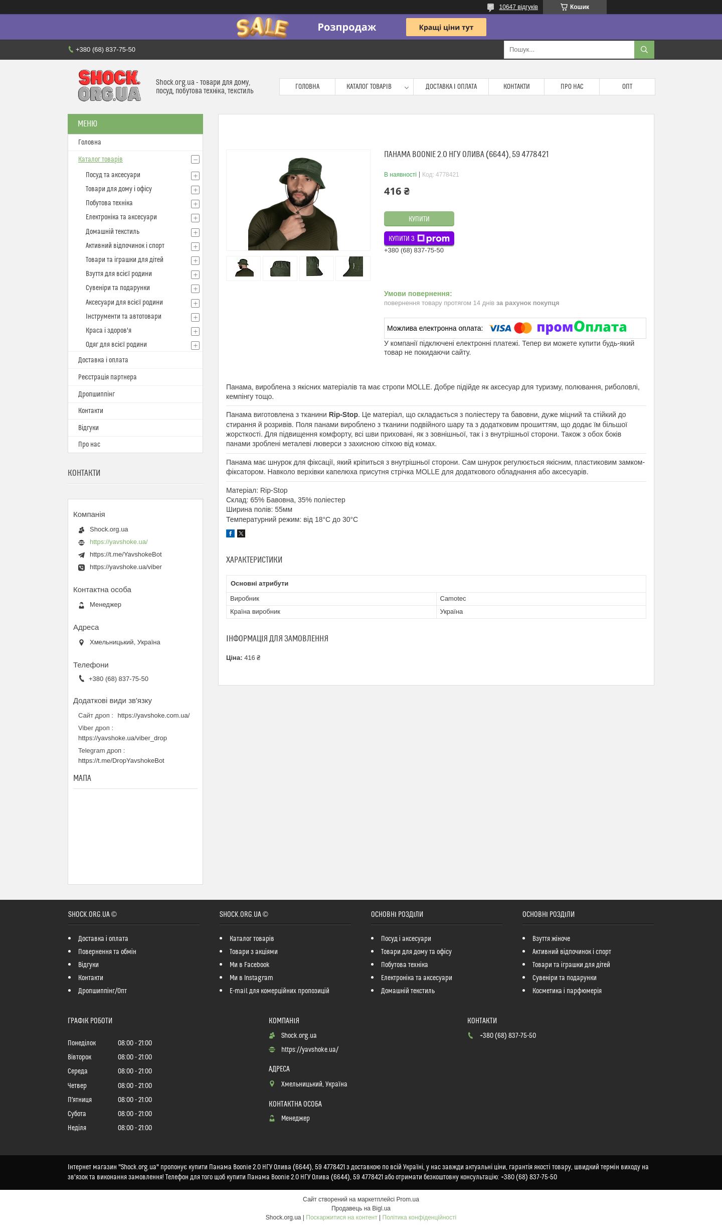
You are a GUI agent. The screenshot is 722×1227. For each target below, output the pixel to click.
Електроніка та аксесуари (121, 217)
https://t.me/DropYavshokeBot (121, 760)
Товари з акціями (254, 952)
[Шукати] (644, 50)
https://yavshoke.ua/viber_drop (122, 738)
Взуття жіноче (551, 939)
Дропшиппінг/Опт (102, 991)
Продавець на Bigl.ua (361, 1208)
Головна (307, 87)
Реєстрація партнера (107, 377)
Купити (419, 219)
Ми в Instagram (251, 978)
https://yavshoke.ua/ (119, 542)
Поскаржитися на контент (341, 1217)
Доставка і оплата (451, 87)
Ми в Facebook (250, 965)
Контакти (516, 87)
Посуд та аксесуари (113, 175)
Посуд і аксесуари (406, 939)
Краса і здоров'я (108, 331)
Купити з (419, 238)
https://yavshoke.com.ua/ (154, 715)
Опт (627, 87)
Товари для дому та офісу (416, 952)
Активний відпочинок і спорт (125, 246)
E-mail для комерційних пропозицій (279, 991)
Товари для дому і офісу (119, 189)
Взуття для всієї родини (119, 274)
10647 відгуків (518, 7)
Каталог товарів (369, 87)
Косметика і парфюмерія (567, 991)
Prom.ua (408, 1199)
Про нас (572, 87)
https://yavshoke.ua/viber (126, 567)
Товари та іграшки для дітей (124, 260)
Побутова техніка (109, 203)
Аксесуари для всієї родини (124, 303)
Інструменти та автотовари (123, 317)
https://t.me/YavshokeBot (126, 554)
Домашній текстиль (112, 232)
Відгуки (88, 428)
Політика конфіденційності (420, 1217)
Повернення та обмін (107, 952)
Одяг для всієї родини (116, 345)
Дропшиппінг (96, 394)
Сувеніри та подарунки (118, 288)
